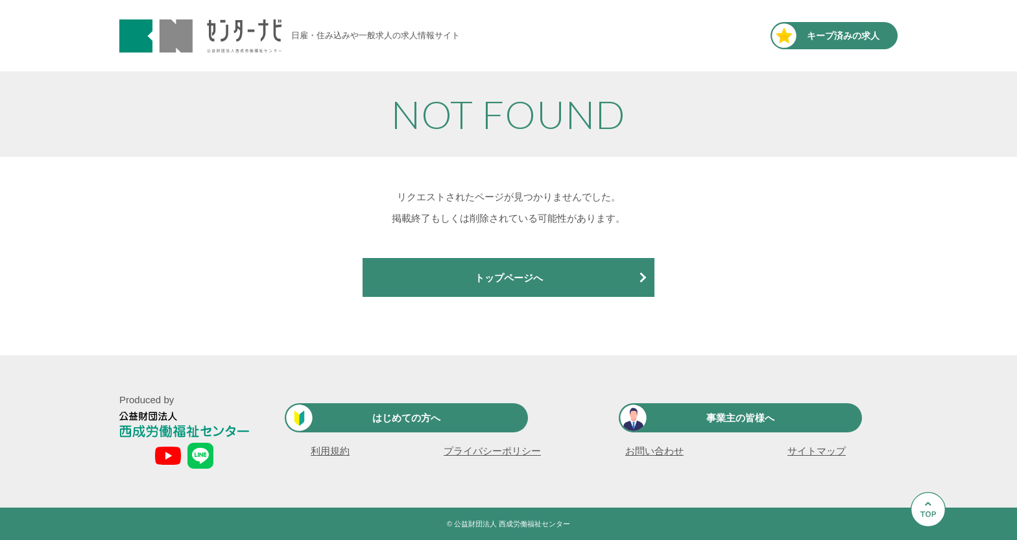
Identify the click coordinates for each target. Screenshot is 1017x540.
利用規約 (330, 450)
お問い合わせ (654, 450)
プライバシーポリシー (492, 450)
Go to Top (932, 539)
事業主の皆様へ (740, 417)
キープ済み (843, 35)
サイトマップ (816, 450)
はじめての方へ (406, 417)
